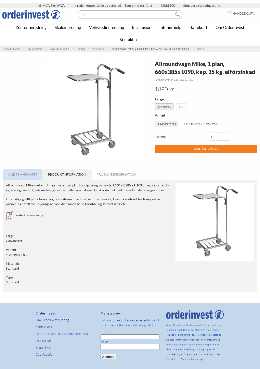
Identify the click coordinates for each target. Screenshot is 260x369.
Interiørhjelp (170, 27)
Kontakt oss (130, 39)
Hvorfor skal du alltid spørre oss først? (62, 333)
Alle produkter (35, 48)
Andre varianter (22, 174)
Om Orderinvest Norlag (52, 320)
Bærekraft (198, 27)
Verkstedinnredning (106, 27)
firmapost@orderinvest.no (201, 5)
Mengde (160, 136)
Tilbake (199, 48)
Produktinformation (67, 174)
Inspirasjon (141, 27)
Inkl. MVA (43, 5)
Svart (181, 106)
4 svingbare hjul (166, 123)
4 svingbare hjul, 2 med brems (201, 123)
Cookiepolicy (45, 354)
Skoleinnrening (68, 27)
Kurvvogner (98, 48)
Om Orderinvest (230, 27)
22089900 (167, 5)
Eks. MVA (58, 5)
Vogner (81, 48)
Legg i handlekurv (206, 148)
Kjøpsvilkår (43, 347)
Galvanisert (164, 106)
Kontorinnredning (31, 27)
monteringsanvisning (28, 215)
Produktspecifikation (116, 174)
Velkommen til (12, 48)
